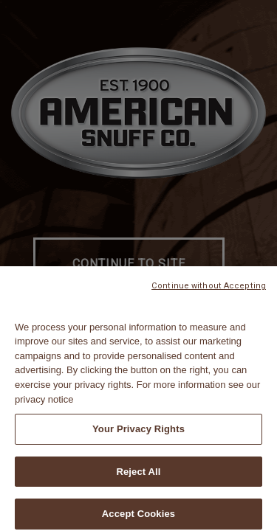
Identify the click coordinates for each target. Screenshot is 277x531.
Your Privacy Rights (138, 433)
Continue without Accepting (208, 290)
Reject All (138, 476)
